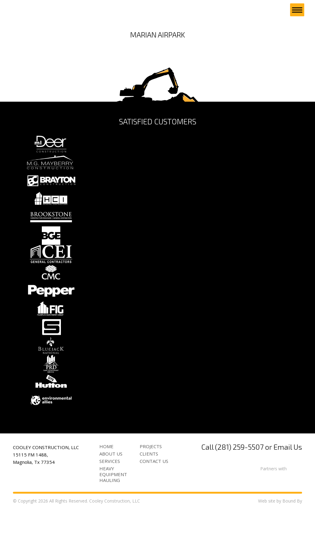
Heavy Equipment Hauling (113, 513)
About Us (110, 493)
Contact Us (154, 500)
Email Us (287, 485)
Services (109, 500)
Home (106, 485)
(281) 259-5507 (239, 485)
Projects (151, 485)
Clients (149, 493)
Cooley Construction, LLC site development (41, 10)
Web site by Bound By (280, 540)
